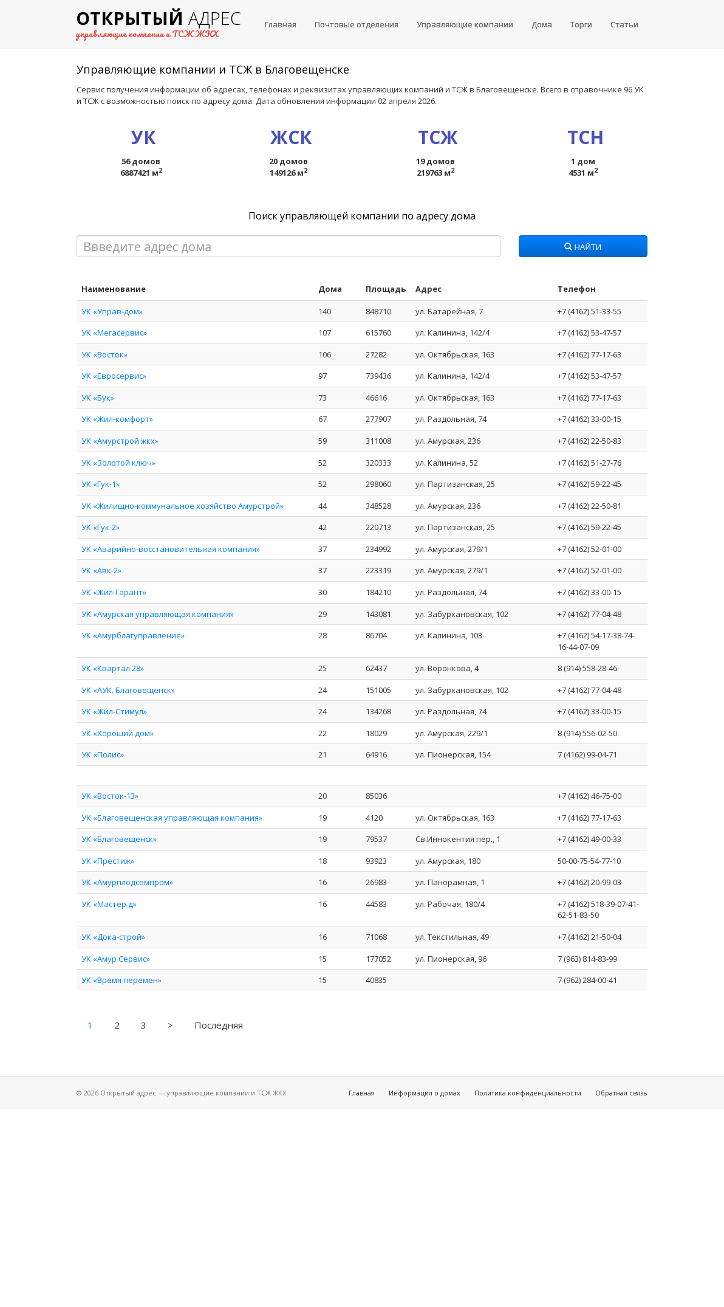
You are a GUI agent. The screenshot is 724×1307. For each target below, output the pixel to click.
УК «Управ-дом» (112, 311)
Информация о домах (424, 1092)
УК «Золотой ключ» (118, 462)
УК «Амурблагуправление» (133, 635)
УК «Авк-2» (101, 570)
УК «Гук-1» (100, 483)
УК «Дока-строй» (113, 936)
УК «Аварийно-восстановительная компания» (170, 548)
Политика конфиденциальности (527, 1092)
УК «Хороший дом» (117, 733)
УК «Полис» (102, 754)
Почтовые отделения (356, 24)
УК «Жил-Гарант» (113, 592)
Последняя (218, 1025)
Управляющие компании (465, 24)
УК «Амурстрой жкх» (120, 440)
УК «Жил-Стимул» (114, 711)
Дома (541, 24)
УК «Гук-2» (100, 527)
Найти (582, 247)
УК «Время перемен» (121, 979)
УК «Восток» (104, 354)
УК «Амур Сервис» (115, 958)
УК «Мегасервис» (114, 332)
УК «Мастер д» (109, 903)
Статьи (624, 24)
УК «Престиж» (107, 860)
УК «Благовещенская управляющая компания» (171, 817)
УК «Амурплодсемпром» (127, 882)
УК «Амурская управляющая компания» (157, 614)
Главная (280, 24)
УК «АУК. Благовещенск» (128, 690)
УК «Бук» (97, 397)
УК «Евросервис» (113, 375)
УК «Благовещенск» (119, 838)
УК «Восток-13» (109, 795)
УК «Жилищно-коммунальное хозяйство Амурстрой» (182, 505)
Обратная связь (621, 1092)
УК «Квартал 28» (112, 668)
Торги (581, 24)
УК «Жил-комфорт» (117, 418)
